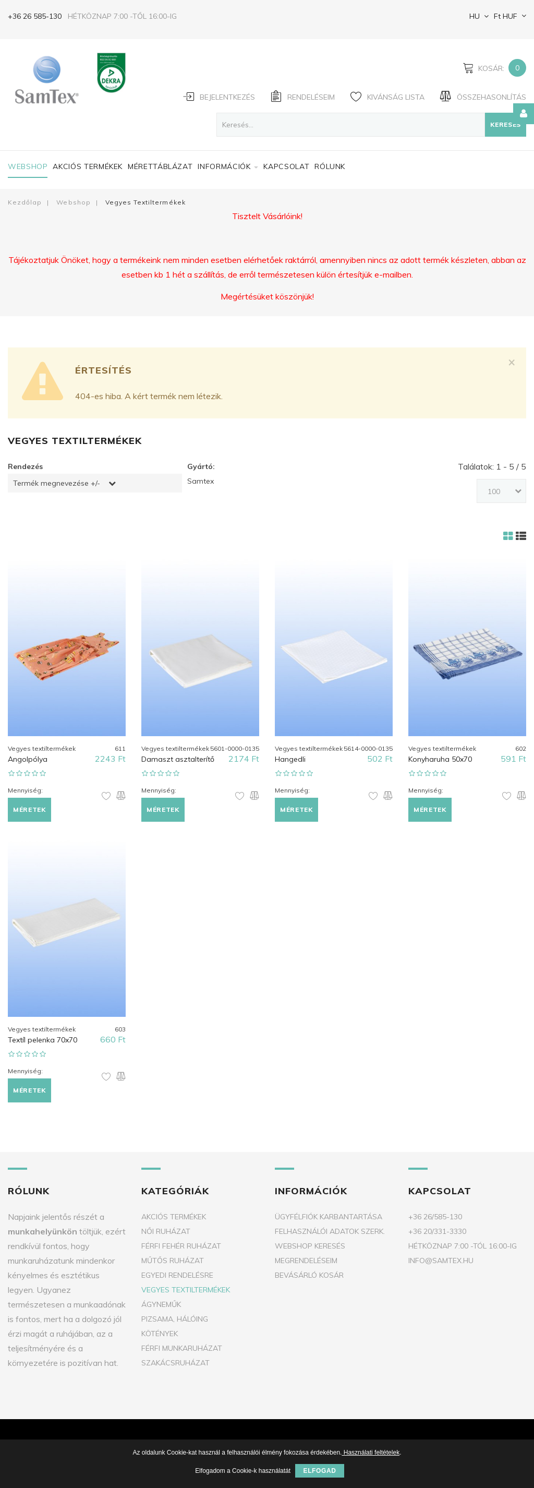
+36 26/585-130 (435, 1216)
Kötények (159, 1333)
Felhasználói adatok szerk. (330, 1231)
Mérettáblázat (160, 166)
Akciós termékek (88, 166)
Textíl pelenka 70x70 (42, 1040)
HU (473, 16)
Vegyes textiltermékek (185, 1289)
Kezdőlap (25, 202)
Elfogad (319, 1470)
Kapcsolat (286, 166)
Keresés (506, 124)
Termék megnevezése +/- (56, 483)
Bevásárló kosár (309, 1275)
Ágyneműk (161, 1304)
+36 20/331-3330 (437, 1231)
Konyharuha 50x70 (440, 759)
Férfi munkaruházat (181, 1348)
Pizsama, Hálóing (174, 1319)
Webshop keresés (310, 1246)
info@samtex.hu (441, 1260)
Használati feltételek (370, 1452)
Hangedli (290, 759)
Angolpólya (27, 759)
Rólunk (329, 166)
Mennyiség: (25, 790)
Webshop (27, 166)
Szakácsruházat (175, 1362)
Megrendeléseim (306, 1260)
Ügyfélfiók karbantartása (328, 1216)
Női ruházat (165, 1231)
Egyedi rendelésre (177, 1275)
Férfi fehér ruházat (181, 1246)
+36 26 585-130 (35, 16)
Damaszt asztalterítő (177, 759)
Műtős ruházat (172, 1260)
